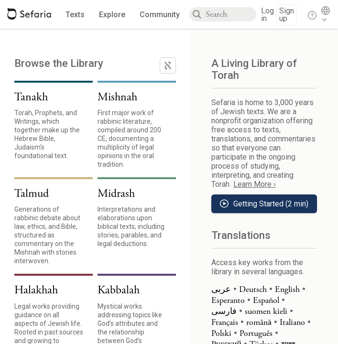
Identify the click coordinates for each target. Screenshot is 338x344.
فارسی (224, 311)
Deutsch (253, 289)
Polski (221, 333)
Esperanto (228, 300)
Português (256, 333)
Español (266, 300)
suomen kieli (266, 311)
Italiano (292, 322)
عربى (221, 289)
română (259, 322)
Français (224, 322)
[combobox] (231, 14)
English (287, 289)
